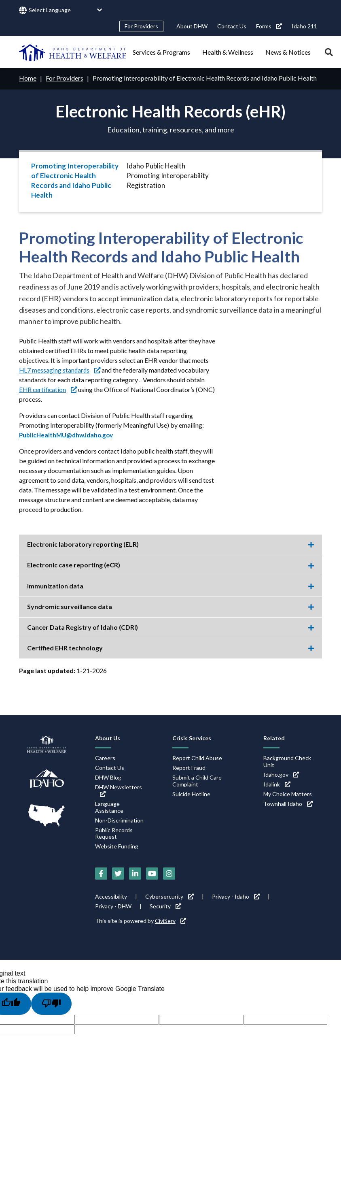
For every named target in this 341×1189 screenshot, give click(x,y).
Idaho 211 (304, 26)
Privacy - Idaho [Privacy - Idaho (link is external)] (236, 896)
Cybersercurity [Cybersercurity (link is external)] (169, 896)
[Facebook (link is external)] (101, 873)
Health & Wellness (227, 52)
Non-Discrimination (119, 819)
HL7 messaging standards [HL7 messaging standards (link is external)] (60, 369)
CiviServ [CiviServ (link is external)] (170, 920)
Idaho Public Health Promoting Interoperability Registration (168, 176)
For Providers (141, 26)
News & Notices (288, 52)
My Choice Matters (287, 793)
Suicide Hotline (191, 793)
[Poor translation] (51, 1003)
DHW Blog (108, 776)
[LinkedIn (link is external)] (135, 873)
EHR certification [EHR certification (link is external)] (49, 389)
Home (27, 78)
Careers (105, 757)
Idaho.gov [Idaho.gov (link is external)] (281, 774)
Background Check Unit (287, 761)
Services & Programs (161, 52)
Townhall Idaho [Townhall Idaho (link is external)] (288, 803)
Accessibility (111, 896)
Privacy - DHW (113, 905)
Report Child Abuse (197, 757)
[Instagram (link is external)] (169, 873)
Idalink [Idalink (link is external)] (276, 783)
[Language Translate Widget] (65, 10)
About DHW (192, 26)
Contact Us (231, 26)
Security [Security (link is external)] (165, 905)
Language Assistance (109, 807)
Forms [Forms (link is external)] (269, 26)
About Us (107, 737)
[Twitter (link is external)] (118, 873)
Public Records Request (114, 833)
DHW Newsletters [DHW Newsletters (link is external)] (118, 790)
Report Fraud (188, 767)
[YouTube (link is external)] (152, 873)
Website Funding (116, 845)
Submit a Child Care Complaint (197, 780)
